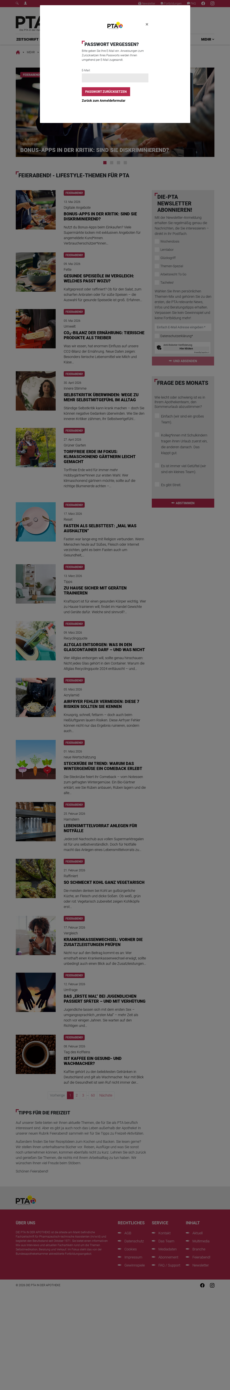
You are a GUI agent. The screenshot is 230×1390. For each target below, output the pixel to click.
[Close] (147, 24)
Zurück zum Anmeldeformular (103, 100)
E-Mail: (86, 70)
